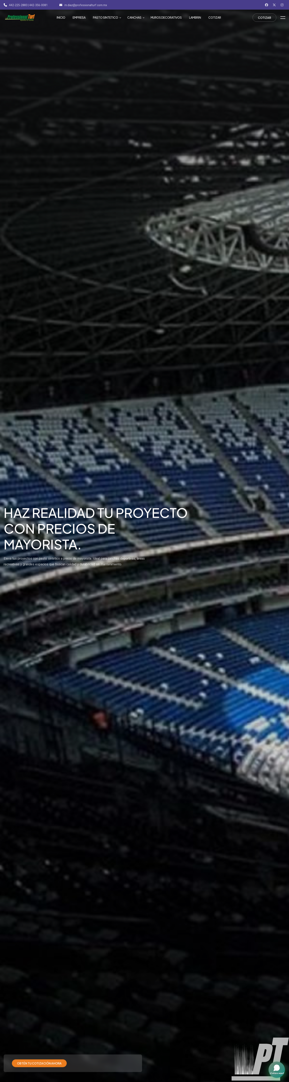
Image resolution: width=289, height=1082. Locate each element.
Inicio (61, 17)
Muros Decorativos (166, 17)
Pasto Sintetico (105, 17)
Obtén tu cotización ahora (39, 1060)
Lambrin (195, 17)
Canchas (134, 17)
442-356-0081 (38, 5)
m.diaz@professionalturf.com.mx (83, 5)
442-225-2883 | (16, 5)
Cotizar (214, 17)
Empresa (79, 17)
